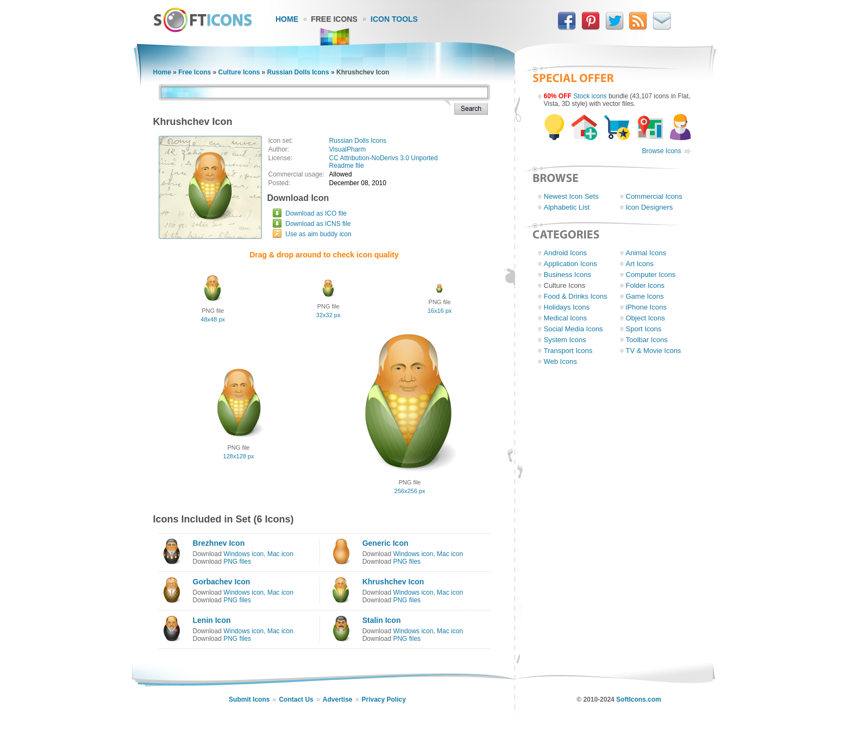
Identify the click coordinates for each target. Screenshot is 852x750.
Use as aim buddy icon (318, 234)
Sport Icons (644, 329)
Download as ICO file (316, 213)
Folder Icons (645, 285)
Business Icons (567, 274)
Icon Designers (649, 207)
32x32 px (328, 315)
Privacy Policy (384, 699)
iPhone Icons (646, 307)
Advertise (338, 699)
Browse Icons (661, 151)
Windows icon (243, 554)
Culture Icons (239, 72)
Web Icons (560, 361)
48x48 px (213, 319)
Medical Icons (565, 318)
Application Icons (570, 264)
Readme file (346, 165)
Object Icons (645, 318)
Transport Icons (568, 350)
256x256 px (409, 491)
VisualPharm (347, 149)
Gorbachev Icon (221, 581)
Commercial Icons (654, 196)
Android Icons (565, 253)
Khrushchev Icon (393, 581)
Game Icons (645, 296)
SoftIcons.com (638, 699)
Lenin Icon (212, 620)
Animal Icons (646, 253)
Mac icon (280, 554)
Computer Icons (651, 274)
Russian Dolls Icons (298, 72)
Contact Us (296, 699)
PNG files (237, 561)
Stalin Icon (381, 620)
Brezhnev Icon (219, 543)
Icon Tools (394, 19)
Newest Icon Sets (571, 196)
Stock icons (589, 96)
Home (286, 19)
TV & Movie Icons (653, 350)
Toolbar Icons (647, 340)
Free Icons (334, 19)
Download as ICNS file (317, 224)
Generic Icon (385, 543)
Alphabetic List (567, 207)
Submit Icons (249, 699)
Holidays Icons (567, 307)
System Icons (565, 340)
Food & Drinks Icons (575, 296)
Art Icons (640, 264)
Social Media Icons (573, 329)
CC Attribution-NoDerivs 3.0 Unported (383, 158)
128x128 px (238, 456)
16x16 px (440, 310)
